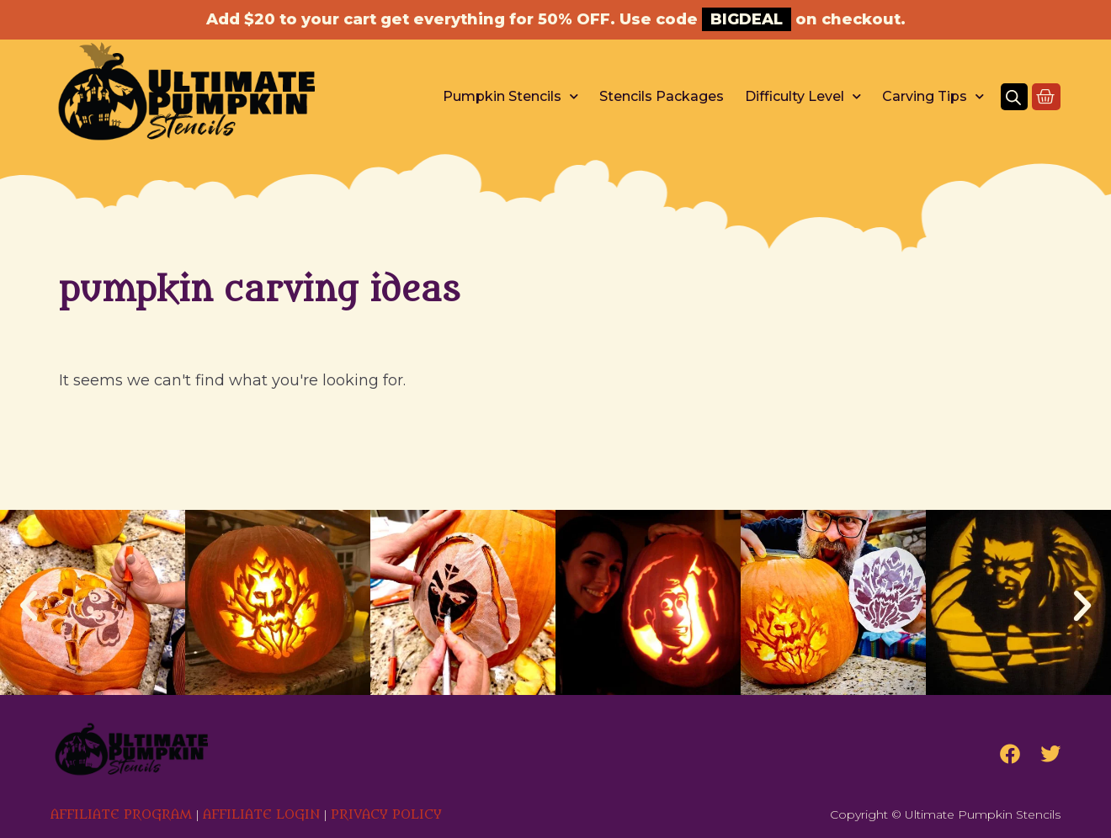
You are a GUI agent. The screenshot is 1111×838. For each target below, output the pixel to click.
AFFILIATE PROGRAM (121, 815)
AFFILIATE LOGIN (261, 815)
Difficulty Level (803, 96)
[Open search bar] (1013, 97)
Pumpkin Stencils (510, 96)
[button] (28, 606)
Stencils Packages (661, 96)
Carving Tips (933, 96)
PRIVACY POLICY (386, 815)
